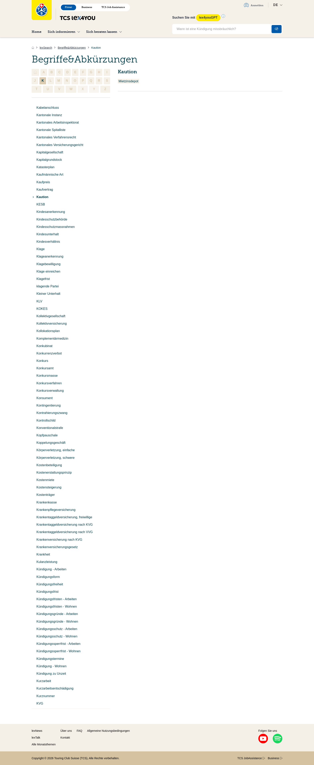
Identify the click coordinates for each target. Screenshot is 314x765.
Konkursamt (44, 368)
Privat (68, 7)
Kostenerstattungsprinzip (54, 472)
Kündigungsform (48, 577)
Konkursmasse (47, 375)
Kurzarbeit (43, 681)
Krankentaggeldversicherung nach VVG (64, 532)
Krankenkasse (46, 502)
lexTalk (36, 737)
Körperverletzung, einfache (55, 450)
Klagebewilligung (48, 264)
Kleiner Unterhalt (48, 293)
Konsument (44, 398)
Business (87, 7)
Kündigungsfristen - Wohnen (56, 606)
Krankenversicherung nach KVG (59, 539)
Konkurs (42, 360)
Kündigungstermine (50, 658)
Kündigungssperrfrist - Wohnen (58, 651)
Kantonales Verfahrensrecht (56, 137)
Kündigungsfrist (47, 591)
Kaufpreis (43, 182)
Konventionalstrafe (49, 428)
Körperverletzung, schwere (55, 457)
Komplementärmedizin (52, 338)
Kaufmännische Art (49, 174)
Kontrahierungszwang (51, 413)
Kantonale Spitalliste (50, 130)
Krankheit (43, 554)
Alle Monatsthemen (44, 744)
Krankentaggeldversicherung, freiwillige (64, 517)
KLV (39, 301)
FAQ (79, 730)
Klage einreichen (48, 271)
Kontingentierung (48, 405)
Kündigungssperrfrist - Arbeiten (58, 643)
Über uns (66, 730)
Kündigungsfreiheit (49, 584)
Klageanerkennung (49, 256)
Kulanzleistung (46, 562)
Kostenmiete (45, 480)
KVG (39, 703)
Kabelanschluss (47, 107)
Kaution (40, 197)
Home (36, 32)
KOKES (41, 308)
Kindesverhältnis (48, 241)
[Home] (33, 47)
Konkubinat (44, 346)
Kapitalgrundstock (49, 159)
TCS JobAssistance (251, 758)
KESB (40, 204)
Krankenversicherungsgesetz (57, 547)
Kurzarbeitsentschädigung (54, 688)
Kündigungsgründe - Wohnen (57, 621)
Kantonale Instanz (49, 115)
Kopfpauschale (47, 435)
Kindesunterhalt (47, 234)
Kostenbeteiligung (49, 465)
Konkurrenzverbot (49, 353)
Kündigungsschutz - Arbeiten (56, 629)
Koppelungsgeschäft (50, 442)
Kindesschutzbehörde (51, 219)
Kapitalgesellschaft (49, 152)
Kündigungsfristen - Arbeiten (56, 599)
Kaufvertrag (44, 189)
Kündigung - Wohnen (51, 666)
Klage (40, 249)
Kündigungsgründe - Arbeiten (57, 614)
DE (277, 5)
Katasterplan (45, 167)
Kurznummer (45, 696)
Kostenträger (45, 494)
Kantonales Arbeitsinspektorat (57, 122)
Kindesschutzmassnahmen (55, 226)
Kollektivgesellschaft (50, 316)
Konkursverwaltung (50, 390)
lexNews (37, 730)
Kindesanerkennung (50, 211)
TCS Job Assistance (113, 7)
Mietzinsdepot (128, 81)
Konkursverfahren (49, 383)
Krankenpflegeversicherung (55, 509)
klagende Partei (47, 286)
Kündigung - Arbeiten (51, 569)
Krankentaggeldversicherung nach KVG (64, 524)
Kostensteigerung (48, 487)
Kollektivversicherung (51, 323)
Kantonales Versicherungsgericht (59, 145)
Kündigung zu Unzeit (51, 673)
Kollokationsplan (48, 331)
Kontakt (65, 737)
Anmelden (253, 5)
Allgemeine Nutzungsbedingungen (108, 730)
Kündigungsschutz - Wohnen (56, 636)
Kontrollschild (45, 420)
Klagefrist (43, 279)
